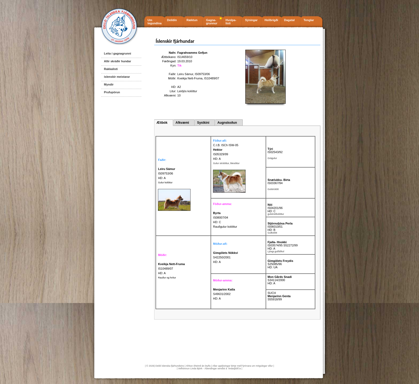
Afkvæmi (182, 123)
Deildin (172, 20)
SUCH (271, 292)
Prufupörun (112, 92)
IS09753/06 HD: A (166, 173)
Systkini (203, 123)
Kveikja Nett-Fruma (190, 78)
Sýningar (251, 20)
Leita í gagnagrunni (117, 53)
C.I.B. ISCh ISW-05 (225, 145)
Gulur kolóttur (165, 182)
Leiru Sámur (185, 74)
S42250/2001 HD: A (225, 257)
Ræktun (192, 20)
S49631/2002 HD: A (224, 294)
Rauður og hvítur (167, 277)
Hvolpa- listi (231, 21)
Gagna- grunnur (211, 21)
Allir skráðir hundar (117, 61)
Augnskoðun (227, 123)
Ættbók (161, 123)
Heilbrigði (271, 20)
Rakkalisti (111, 69)
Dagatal (289, 20)
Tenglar (309, 20)
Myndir (109, 84)
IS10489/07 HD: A (171, 268)
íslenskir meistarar (117, 76)
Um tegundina (155, 21)
